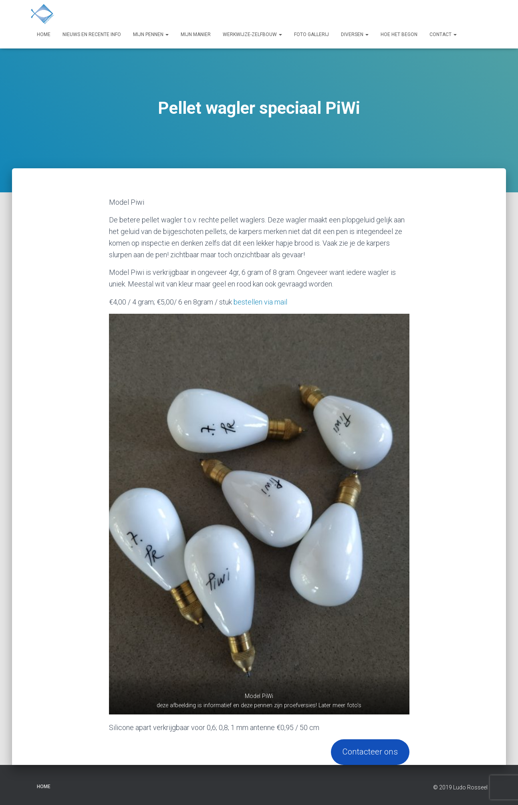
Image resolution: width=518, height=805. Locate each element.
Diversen (355, 34)
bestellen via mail (260, 302)
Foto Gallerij (311, 34)
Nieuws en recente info (91, 34)
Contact (443, 34)
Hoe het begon (399, 34)
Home (43, 34)
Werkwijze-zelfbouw (252, 34)
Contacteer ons (370, 752)
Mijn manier (196, 34)
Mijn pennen (151, 34)
